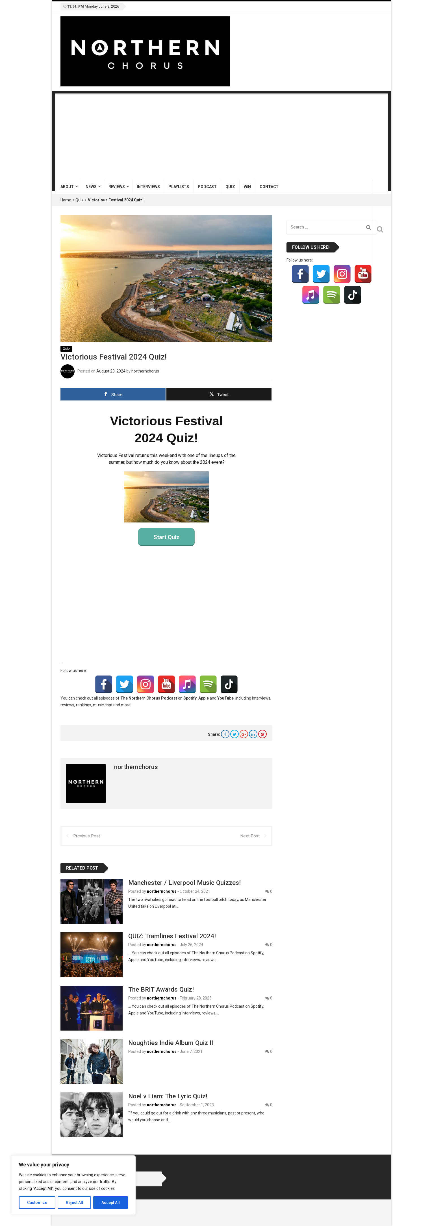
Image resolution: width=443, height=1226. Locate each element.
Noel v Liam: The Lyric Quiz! (167, 1095)
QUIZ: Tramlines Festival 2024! (172, 936)
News (91, 186)
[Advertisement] (221, 137)
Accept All (110, 1202)
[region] (73, 1185)
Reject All (74, 1202)
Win (247, 186)
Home (65, 200)
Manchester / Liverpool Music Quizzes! (184, 882)
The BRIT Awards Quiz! (161, 989)
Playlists (178, 186)
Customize (37, 1202)
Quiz (230, 186)
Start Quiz (166, 536)
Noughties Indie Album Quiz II (170, 1042)
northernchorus (145, 371)
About (67, 186)
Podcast (207, 186)
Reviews (116, 186)
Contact (269, 186)
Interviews (148, 186)
